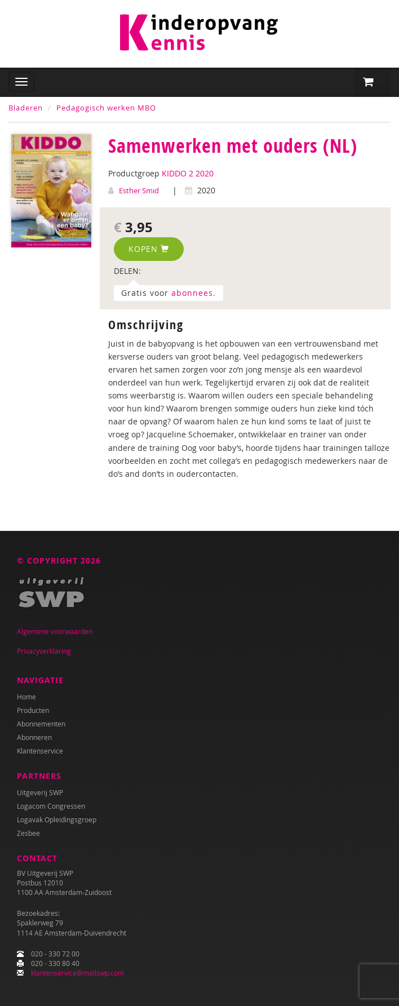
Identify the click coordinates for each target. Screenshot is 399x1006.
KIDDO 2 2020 (188, 173)
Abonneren (34, 737)
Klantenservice (40, 750)
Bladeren (25, 108)
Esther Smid (139, 190)
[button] (372, 82)
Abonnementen (41, 723)
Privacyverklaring (44, 650)
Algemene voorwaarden (54, 631)
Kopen (148, 248)
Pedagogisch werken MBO (106, 108)
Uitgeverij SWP (40, 792)
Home (26, 696)
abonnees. (193, 292)
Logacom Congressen (51, 805)
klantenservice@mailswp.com (77, 972)
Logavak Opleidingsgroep (56, 819)
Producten (33, 710)
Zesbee (28, 832)
